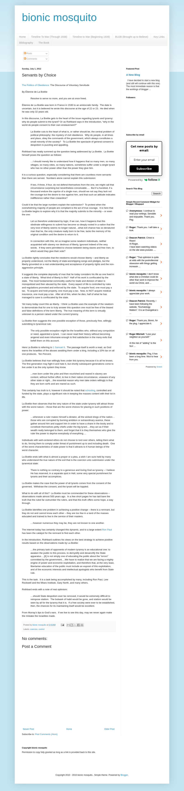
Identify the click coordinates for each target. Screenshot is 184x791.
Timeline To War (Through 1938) (49, 36)
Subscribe (144, 168)
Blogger (124, 775)
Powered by (144, 179)
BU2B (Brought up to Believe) (131, 36)
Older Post (109, 729)
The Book (43, 42)
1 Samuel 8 (59, 347)
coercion (34, 629)
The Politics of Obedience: (36, 85)
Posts (28, 53)
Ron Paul (107, 529)
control (41, 629)
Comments (30, 59)
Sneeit (159, 367)
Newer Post (28, 729)
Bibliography (26, 42)
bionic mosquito (59, 17)
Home (22, 36)
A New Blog (133, 74)
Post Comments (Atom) (46, 734)
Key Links (159, 36)
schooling (90, 390)
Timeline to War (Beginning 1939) (91, 36)
